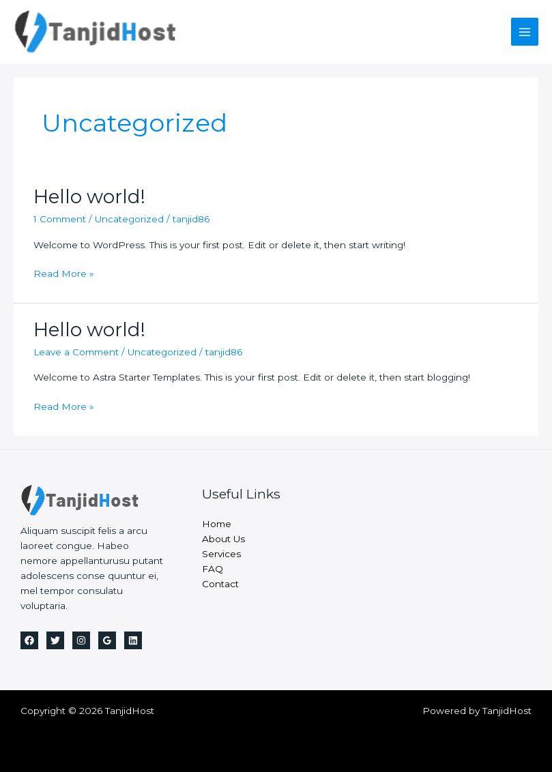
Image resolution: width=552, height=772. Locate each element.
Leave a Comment (76, 351)
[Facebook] (29, 640)
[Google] (107, 640)
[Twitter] (55, 640)
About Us (223, 538)
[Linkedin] (133, 640)
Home (216, 523)
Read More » (63, 274)
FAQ (212, 568)
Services (221, 553)
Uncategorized (129, 218)
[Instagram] (81, 640)
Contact (220, 583)
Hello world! (89, 196)
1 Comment (59, 218)
